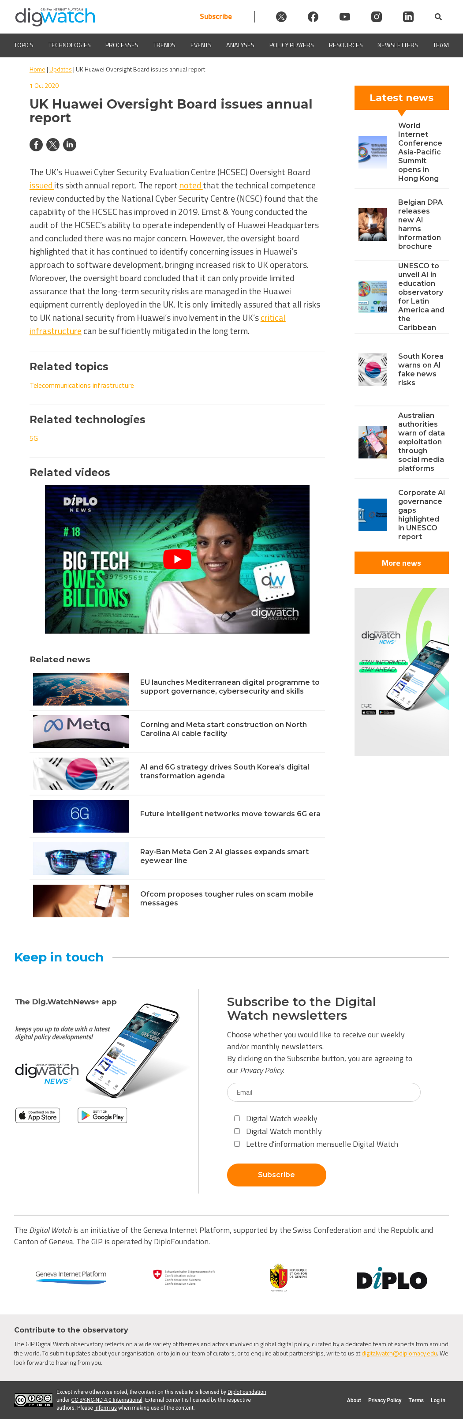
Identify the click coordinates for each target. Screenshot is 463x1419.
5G (34, 438)
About (354, 1400)
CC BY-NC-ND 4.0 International (106, 1400)
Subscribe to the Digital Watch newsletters (301, 1008)
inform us (105, 1408)
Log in (438, 1400)
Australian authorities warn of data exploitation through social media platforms (421, 442)
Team (441, 45)
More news (401, 563)
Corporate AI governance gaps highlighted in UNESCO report (421, 514)
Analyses (240, 45)
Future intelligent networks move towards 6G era (230, 814)
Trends (164, 45)
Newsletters (397, 45)
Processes (121, 45)
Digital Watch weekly (275, 1118)
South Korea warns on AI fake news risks (421, 369)
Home (37, 69)
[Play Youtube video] (177, 559)
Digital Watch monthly (278, 1131)
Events (201, 45)
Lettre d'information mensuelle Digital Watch (316, 1144)
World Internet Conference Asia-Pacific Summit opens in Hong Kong (420, 152)
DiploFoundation (247, 1392)
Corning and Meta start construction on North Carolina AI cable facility (223, 729)
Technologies (70, 45)
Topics (24, 45)
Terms (416, 1400)
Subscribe (216, 16)
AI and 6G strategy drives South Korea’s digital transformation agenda (224, 771)
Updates (60, 69)
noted (191, 185)
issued (42, 185)
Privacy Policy (261, 1070)
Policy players (291, 45)
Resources (346, 45)
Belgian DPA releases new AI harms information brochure (420, 224)
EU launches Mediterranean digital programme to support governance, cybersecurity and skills (230, 686)
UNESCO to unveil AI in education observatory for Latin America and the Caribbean (421, 297)
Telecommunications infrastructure (82, 385)
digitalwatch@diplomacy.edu (399, 1353)
